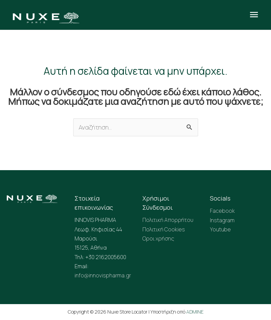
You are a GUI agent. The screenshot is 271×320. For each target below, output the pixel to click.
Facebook (222, 210)
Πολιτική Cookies (163, 229)
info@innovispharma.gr (103, 275)
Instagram (222, 220)
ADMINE (195, 311)
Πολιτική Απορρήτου (167, 220)
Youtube (220, 229)
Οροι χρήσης (158, 238)
